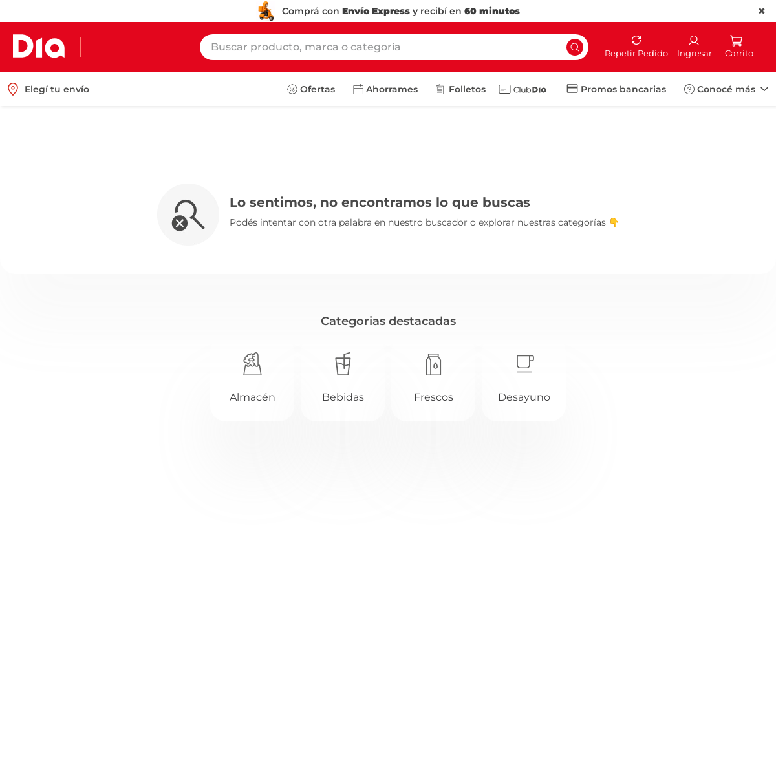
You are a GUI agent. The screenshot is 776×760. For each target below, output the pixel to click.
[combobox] (394, 47)
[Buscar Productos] (574, 47)
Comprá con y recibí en (401, 11)
